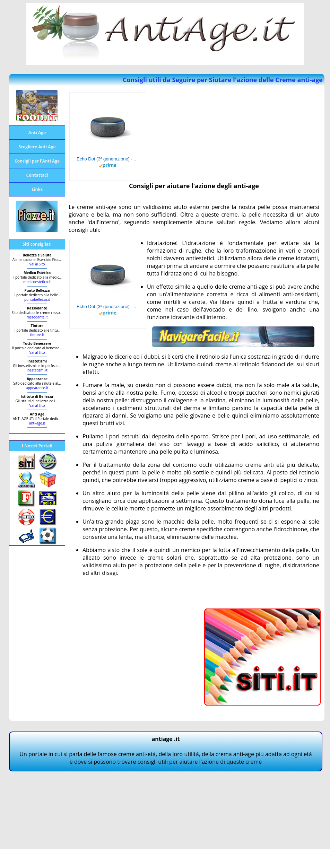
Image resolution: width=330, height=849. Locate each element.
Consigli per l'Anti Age (37, 161)
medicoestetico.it (37, 281)
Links (37, 189)
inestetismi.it (37, 370)
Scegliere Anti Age (36, 147)
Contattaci (37, 175)
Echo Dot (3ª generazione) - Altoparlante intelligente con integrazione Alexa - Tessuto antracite (108, 158)
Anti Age (37, 132)
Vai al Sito (37, 264)
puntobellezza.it (37, 299)
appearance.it (37, 387)
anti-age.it (37, 423)
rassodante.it (37, 317)
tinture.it (37, 334)
